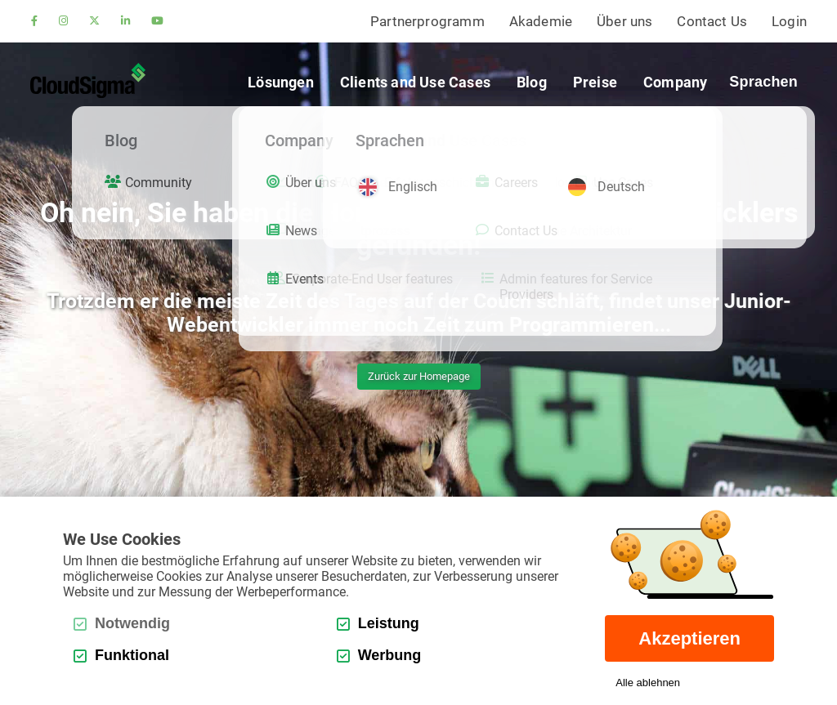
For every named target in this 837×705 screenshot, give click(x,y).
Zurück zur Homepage (419, 376)
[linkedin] (125, 21)
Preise (595, 82)
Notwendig (122, 623)
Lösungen (281, 82)
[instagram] (63, 21)
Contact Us (712, 21)
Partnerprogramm (427, 21)
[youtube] (157, 21)
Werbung (379, 655)
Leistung (378, 623)
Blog (532, 82)
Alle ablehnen (647, 682)
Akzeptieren (689, 638)
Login (789, 21)
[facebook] (34, 21)
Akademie (540, 21)
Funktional (121, 655)
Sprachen (763, 82)
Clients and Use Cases (415, 82)
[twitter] (94, 21)
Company (675, 82)
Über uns (624, 21)
